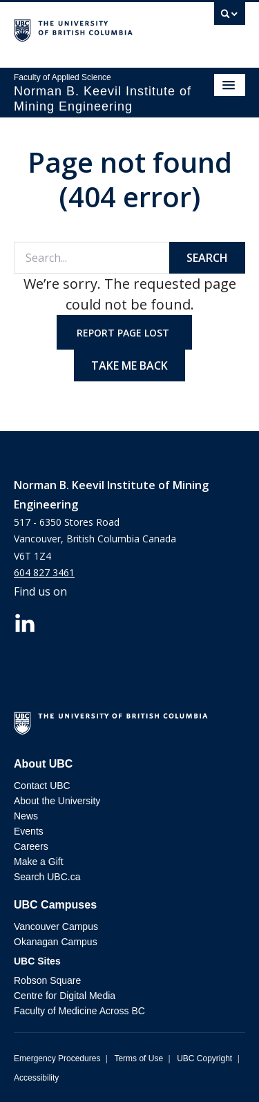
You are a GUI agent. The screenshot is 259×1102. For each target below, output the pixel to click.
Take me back (129, 365)
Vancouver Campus (56, 926)
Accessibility (36, 1078)
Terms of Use (138, 1058)
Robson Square (47, 980)
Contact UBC (42, 785)
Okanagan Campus (55, 941)
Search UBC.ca (47, 876)
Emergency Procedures (57, 1058)
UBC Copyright (204, 1058)
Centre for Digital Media (64, 995)
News (26, 815)
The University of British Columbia (95, 28)
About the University (57, 800)
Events (29, 831)
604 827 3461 (44, 572)
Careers (31, 846)
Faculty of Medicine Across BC (79, 1010)
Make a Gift (39, 861)
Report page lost (124, 332)
